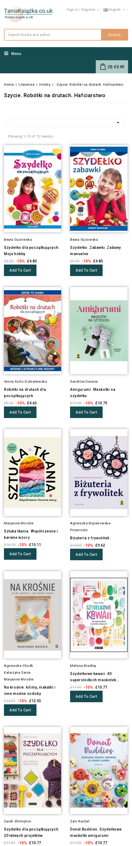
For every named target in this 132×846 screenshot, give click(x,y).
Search (114, 35)
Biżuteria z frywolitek (89, 538)
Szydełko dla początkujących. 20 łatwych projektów (32, 832)
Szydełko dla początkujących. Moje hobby (32, 250)
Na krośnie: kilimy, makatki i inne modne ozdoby (29, 690)
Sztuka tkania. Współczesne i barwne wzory (31, 534)
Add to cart (20, 270)
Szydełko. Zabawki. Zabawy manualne (95, 250)
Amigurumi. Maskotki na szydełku (92, 392)
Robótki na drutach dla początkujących (25, 392)
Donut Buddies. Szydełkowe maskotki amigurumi (96, 832)
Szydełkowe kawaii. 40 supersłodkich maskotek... (95, 677)
